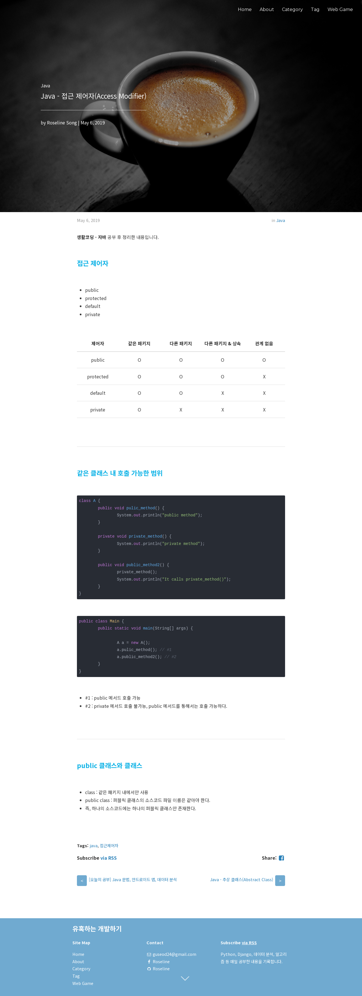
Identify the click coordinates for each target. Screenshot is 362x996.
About (267, 9)
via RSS (108, 857)
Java (280, 220)
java (94, 845)
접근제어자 (109, 845)
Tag (315, 9)
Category (292, 9)
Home (245, 9)
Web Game (340, 9)
